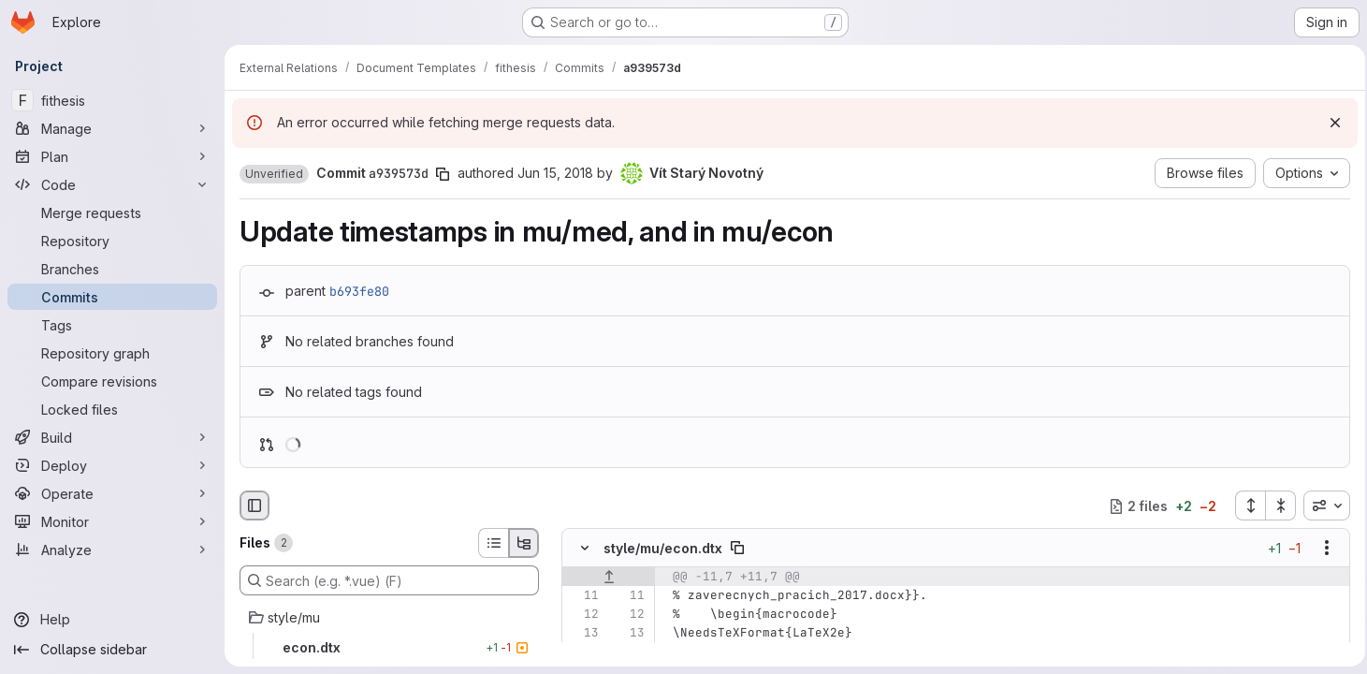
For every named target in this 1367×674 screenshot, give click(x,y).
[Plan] (112, 156)
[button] (274, 174)
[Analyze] (112, 549)
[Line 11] (583, 596)
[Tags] (112, 325)
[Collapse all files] (1275, 505)
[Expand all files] (1244, 505)
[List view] (493, 543)
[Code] (112, 184)
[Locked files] (112, 409)
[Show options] (1321, 548)
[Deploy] (112, 465)
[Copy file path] (737, 548)
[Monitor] (112, 521)
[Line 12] (583, 615)
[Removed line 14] (583, 652)
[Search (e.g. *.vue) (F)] (389, 580)
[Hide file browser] (254, 505)
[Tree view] (524, 543)
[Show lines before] (608, 577)
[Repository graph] (112, 353)
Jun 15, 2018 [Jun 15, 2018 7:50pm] (555, 173)
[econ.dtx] (389, 648)
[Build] (112, 437)
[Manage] (112, 128)
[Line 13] (583, 633)
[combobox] (1321, 505)
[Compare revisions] (112, 381)
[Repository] (112, 240)
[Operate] (112, 493)
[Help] (112, 620)
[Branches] (112, 269)
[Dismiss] (1329, 122)
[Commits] (112, 297)
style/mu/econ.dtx (663, 548)
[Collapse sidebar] (112, 650)
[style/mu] (389, 618)
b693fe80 (359, 291)
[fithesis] (112, 100)
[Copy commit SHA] (442, 174)
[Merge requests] (112, 212)
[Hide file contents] (585, 548)
